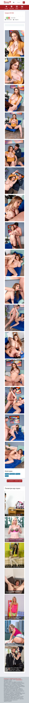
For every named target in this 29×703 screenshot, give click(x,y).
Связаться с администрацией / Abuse (12, 678)
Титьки (18, 474)
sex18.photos (19, 679)
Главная (6, 7)
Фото (22, 7)
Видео (16, 7)
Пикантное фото (8, 2)
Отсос (7, 474)
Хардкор (12, 474)
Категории (11, 7)
